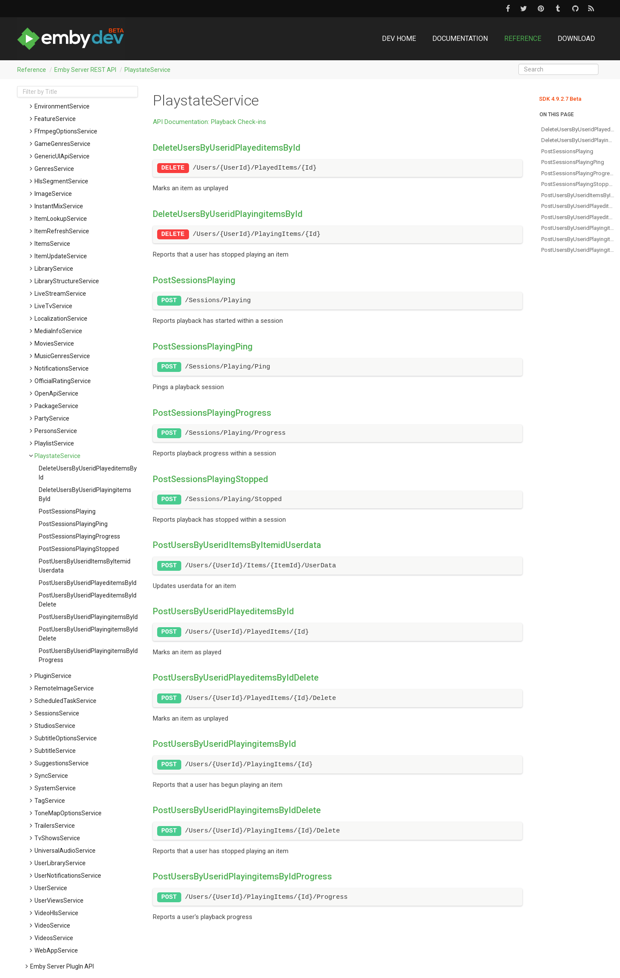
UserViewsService (59, 900)
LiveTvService (53, 306)
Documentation (460, 38)
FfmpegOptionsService (65, 131)
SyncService (51, 775)
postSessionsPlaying (67, 511)
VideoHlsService (56, 913)
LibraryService (53, 268)
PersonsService (55, 430)
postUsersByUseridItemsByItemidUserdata (84, 566)
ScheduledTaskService (65, 700)
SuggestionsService (61, 763)
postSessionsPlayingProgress (79, 536)
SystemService (55, 788)
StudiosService (54, 725)
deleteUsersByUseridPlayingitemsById (85, 494)
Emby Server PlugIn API (62, 966)
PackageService (56, 405)
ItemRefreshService (61, 231)
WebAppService (56, 950)
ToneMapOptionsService (68, 813)
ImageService (53, 193)
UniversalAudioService (65, 850)
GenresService (54, 168)
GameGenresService (62, 143)
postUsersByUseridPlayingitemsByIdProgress (88, 655)
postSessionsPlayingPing (73, 523)
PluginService (52, 675)
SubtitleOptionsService (65, 738)
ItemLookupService (60, 218)
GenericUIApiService (62, 156)
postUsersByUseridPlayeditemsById (87, 582)
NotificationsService (61, 368)
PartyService (51, 418)
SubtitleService (55, 750)
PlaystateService (147, 69)
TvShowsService (57, 838)
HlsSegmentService (61, 181)
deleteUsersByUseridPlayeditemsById (88, 473)
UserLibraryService (60, 863)
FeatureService (55, 118)
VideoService (52, 925)
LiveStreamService (60, 293)
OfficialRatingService (62, 381)
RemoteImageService (64, 688)
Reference (522, 38)
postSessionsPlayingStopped (79, 548)
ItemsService (52, 243)
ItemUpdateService (60, 256)
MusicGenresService (62, 356)
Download (576, 38)
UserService (50, 888)
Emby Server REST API (85, 69)
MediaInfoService (58, 331)
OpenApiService (56, 393)
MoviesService (54, 343)
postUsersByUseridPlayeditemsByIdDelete (87, 600)
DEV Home (399, 38)
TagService (49, 800)
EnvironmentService (62, 106)
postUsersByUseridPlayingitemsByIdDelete (88, 634)
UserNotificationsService (67, 875)
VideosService (53, 938)
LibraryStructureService (66, 281)
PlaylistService (54, 443)
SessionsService (56, 713)
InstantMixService (58, 206)
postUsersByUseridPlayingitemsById (88, 616)
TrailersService (54, 825)
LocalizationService (60, 318)
